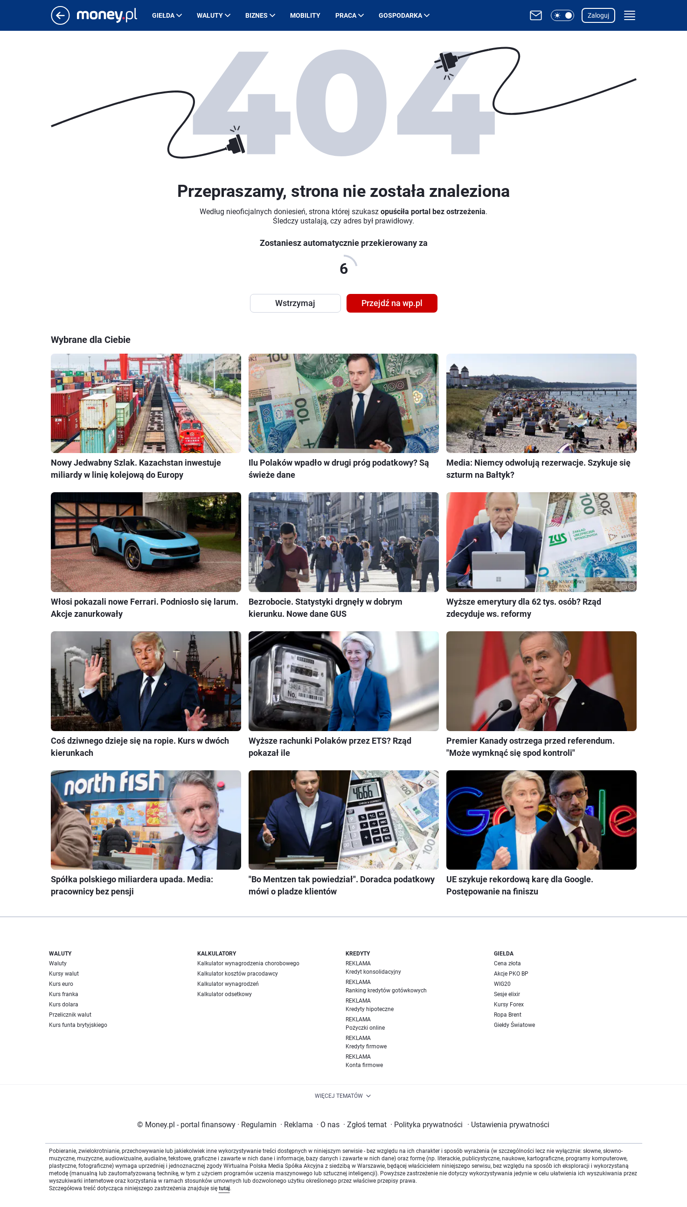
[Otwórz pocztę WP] (535, 15)
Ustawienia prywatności (508, 1124)
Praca (345, 15)
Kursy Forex (509, 1004)
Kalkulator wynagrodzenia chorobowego (248, 963)
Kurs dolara (63, 1004)
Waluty (210, 15)
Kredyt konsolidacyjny (373, 972)
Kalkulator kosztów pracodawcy (237, 973)
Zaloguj (598, 15)
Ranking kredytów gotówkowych (386, 990)
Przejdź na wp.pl (392, 303)
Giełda (163, 15)
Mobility (305, 15)
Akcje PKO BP (511, 973)
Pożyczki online (365, 1028)
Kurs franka (63, 994)
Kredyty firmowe (366, 1046)
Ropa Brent (507, 1015)
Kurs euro (61, 984)
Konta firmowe (364, 1065)
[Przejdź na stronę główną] (60, 22)
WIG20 (502, 984)
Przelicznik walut (70, 1015)
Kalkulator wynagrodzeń (228, 984)
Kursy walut (64, 973)
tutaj (224, 1188)
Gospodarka (400, 15)
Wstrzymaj (295, 303)
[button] (562, 15)
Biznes (256, 15)
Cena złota (507, 963)
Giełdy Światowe (514, 1025)
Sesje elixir (507, 994)
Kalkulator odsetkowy (224, 994)
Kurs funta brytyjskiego (78, 1025)
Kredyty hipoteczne (370, 1009)
